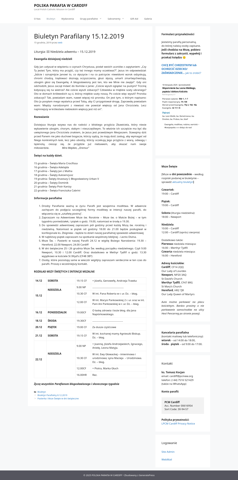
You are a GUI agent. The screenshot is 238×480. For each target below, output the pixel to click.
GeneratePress (147, 475)
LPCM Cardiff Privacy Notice (178, 423)
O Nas (37, 18)
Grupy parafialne (92, 18)
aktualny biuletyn (182, 182)
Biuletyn (51, 18)
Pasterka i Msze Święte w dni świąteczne (58, 398)
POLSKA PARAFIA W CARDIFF (60, 5)
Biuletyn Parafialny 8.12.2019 (52, 395)
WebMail (167, 459)
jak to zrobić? (181, 69)
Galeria (148, 18)
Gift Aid (134, 18)
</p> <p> (183, 113)
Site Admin (168, 451)
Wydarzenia (67, 18)
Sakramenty (117, 18)
